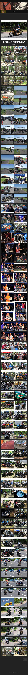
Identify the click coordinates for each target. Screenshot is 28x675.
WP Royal (17, 672)
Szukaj (25, 659)
